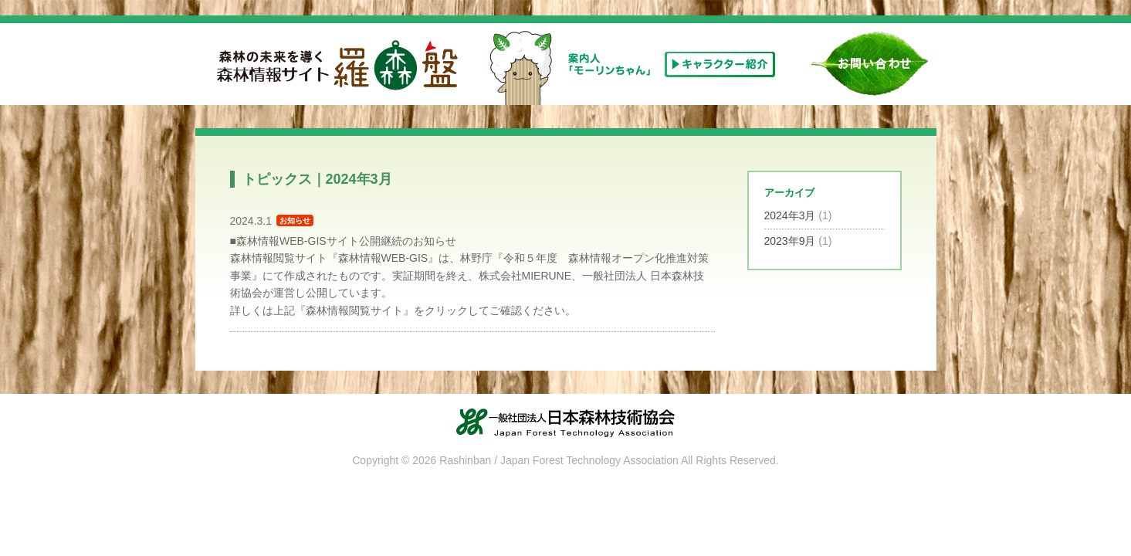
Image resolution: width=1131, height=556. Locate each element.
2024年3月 (790, 215)
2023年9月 (790, 241)
